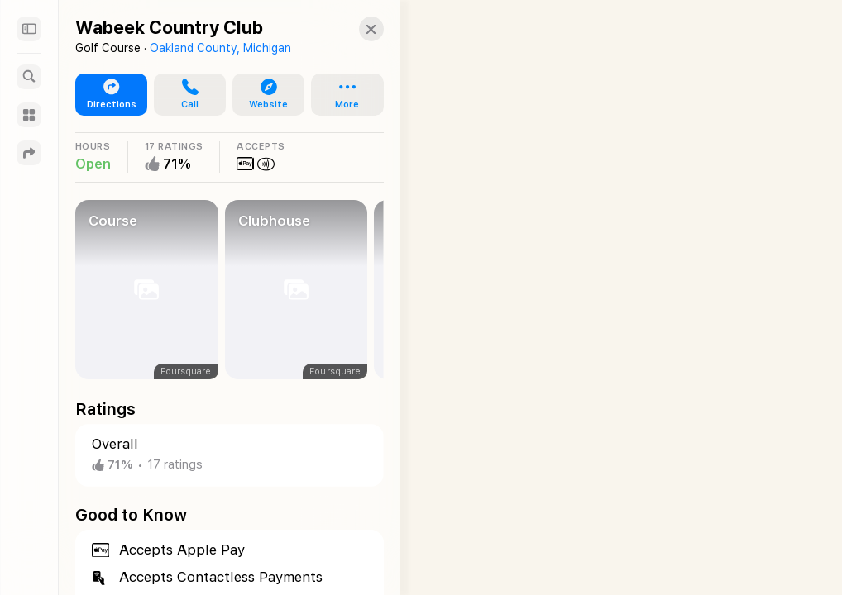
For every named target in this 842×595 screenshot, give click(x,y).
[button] (354, 29)
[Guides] (29, 115)
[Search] (29, 77)
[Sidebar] (29, 29)
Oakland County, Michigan (220, 48)
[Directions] (29, 153)
